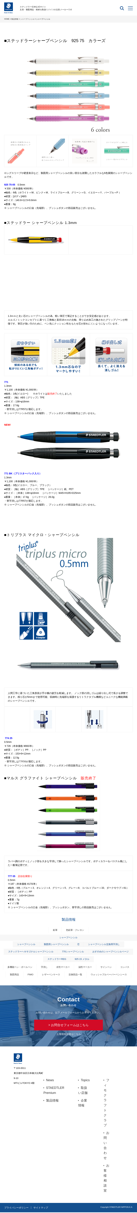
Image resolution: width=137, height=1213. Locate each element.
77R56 (22, 761)
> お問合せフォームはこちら (68, 1025)
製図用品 (14, 974)
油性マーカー (85, 967)
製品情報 (14, 19)
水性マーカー (63, 967)
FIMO (30, 974)
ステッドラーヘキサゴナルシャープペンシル (30, 951)
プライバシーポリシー (16, 1208)
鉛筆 (55, 930)
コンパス (124, 967)
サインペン (106, 967)
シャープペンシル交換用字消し (104, 944)
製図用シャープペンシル (56, 944)
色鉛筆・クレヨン (75, 930)
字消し (44, 967)
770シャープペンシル (73, 951)
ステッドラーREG (57, 959)
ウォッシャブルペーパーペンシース (109, 974)
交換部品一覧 (75, 974)
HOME (6, 19)
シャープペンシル (27, 19)
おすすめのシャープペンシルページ (110, 951)
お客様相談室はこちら (69, 1034)
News (50, 1081)
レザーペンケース (51, 974)
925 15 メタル (82, 959)
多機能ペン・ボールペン (19, 967)
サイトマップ (41, 1208)
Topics (85, 1081)
